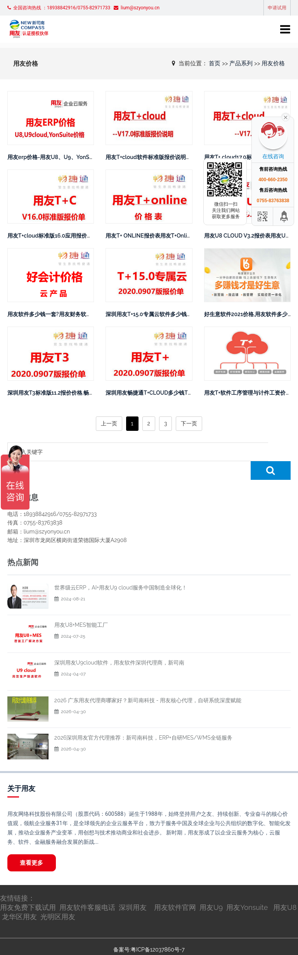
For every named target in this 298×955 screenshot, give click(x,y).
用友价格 (273, 62)
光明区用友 (57, 899)
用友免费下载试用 (28, 890)
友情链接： (17, 880)
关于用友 (21, 770)
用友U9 (211, 890)
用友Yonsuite (247, 890)
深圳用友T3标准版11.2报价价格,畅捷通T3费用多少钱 (70, 393)
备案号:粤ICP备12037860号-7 (148, 932)
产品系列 (241, 62)
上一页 (109, 423)
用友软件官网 (175, 890)
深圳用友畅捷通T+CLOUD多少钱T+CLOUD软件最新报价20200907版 (189, 393)
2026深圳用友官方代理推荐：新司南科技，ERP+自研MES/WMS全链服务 (143, 719)
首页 (214, 62)
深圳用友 (133, 890)
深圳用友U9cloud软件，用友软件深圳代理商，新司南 (119, 644)
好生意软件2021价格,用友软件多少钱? (250, 314)
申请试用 (277, 7)
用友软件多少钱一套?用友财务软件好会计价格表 (65, 314)
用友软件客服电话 (87, 890)
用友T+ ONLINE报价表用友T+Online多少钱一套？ (166, 236)
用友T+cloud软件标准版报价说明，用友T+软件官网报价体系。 (181, 157)
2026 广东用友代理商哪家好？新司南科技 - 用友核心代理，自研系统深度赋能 (147, 682)
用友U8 (284, 890)
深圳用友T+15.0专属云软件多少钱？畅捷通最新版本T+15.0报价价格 (186, 314)
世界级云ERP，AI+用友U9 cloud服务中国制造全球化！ (120, 569)
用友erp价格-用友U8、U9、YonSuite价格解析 (64, 157)
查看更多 (33, 844)
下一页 (189, 423)
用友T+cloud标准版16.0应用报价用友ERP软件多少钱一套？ (79, 236)
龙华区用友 (19, 899)
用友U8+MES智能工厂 (81, 606)
